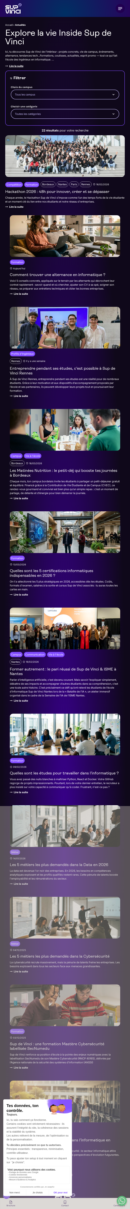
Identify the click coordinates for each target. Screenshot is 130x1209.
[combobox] (62, 94)
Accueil (9, 24)
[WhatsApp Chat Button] (122, 1201)
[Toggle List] (113, 94)
